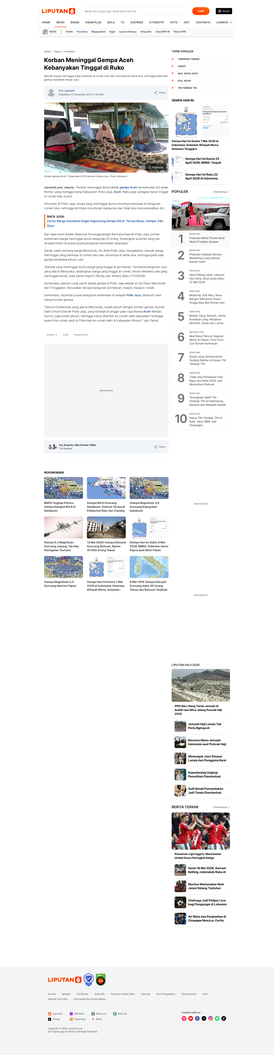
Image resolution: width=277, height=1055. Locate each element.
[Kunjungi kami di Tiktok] (223, 1018)
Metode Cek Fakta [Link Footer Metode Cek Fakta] (58, 999)
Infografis (146, 31)
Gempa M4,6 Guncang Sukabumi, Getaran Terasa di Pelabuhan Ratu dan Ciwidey (106, 506)
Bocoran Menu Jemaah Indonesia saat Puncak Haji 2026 (207, 744)
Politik (69, 31)
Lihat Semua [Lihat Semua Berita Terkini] (220, 807)
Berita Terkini (185, 807)
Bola (111, 22)
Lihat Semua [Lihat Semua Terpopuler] (220, 191)
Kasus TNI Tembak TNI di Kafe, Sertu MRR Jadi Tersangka (205, 421)
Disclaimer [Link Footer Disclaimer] (82, 994)
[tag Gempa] (52, 335)
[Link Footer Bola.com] (99, 1013)
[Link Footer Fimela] (56, 1019)
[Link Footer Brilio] (99, 1019)
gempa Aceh (129, 187)
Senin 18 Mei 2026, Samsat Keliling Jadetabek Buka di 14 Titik (207, 872)
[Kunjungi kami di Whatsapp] (217, 1018)
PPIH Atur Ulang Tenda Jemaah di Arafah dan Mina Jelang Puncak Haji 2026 (198, 709)
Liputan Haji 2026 (186, 665)
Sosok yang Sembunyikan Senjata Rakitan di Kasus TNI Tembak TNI (207, 360)
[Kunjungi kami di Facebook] (197, 1018)
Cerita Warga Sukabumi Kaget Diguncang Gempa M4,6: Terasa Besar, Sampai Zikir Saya (105, 223)
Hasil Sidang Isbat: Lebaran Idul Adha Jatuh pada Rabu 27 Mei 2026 (206, 278)
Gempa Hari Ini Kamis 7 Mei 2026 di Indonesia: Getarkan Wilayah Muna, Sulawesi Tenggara (106, 586)
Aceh (117, 192)
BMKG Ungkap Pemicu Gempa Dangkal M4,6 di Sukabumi (60, 506)
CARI (201, 11)
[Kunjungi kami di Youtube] (190, 1018)
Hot (187, 22)
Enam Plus (93, 22)
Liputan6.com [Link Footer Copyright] (75, 1028)
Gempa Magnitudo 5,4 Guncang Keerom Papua (60, 583)
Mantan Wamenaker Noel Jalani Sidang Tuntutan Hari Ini (206, 888)
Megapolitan (98, 31)
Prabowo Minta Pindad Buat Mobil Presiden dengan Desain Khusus (207, 241)
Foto (174, 22)
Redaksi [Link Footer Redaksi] (66, 994)
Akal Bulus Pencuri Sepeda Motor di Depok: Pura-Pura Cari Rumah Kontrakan (206, 339)
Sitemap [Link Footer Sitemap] (145, 994)
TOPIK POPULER (182, 51)
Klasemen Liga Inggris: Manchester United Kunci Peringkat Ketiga (198, 855)
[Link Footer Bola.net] (121, 1013)
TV (122, 22)
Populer (180, 192)
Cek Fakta (203, 22)
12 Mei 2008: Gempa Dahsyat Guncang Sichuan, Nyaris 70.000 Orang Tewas (106, 546)
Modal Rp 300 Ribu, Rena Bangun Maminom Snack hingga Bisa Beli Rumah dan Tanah (207, 300)
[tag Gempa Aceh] (81, 335)
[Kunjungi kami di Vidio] (184, 1018)
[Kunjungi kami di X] (204, 1018)
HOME (46, 22)
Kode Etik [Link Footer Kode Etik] (99, 994)
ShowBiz (136, 22)
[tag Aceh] (66, 335)
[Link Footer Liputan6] (64, 980)
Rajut (112, 31)
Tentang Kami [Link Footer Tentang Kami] (188, 994)
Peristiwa (82, 31)
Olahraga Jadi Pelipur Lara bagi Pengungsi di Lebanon (207, 902)
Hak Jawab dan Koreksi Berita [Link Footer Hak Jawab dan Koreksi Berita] (90, 999)
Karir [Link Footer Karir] (205, 994)
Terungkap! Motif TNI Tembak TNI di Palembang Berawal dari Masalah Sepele (207, 401)
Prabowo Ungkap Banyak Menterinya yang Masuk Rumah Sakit (205, 258)
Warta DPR (180, 31)
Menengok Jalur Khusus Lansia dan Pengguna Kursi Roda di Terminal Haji (207, 760)
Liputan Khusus (128, 31)
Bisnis (75, 22)
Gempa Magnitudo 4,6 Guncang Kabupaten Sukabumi (144, 506)
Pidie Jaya (133, 295)
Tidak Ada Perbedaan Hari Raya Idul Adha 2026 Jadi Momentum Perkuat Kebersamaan (206, 382)
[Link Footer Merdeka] (77, 1013)
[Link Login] (224, 11)
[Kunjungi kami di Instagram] (210, 1018)
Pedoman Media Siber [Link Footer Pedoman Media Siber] (123, 994)
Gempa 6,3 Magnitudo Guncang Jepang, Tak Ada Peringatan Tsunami (61, 546)
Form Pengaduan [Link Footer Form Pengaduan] (165, 994)
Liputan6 (69, 90)
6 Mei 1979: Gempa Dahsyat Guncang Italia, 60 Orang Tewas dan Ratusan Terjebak (148, 585)
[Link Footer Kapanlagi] (77, 1019)
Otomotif (156, 22)
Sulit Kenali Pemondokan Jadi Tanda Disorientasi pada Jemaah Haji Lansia (205, 792)
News (60, 22)
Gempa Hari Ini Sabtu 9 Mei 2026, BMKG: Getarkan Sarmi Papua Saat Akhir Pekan (149, 546)
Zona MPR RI (163, 31)
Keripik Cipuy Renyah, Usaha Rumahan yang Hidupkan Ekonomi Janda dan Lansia (207, 319)
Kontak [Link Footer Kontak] (52, 994)
